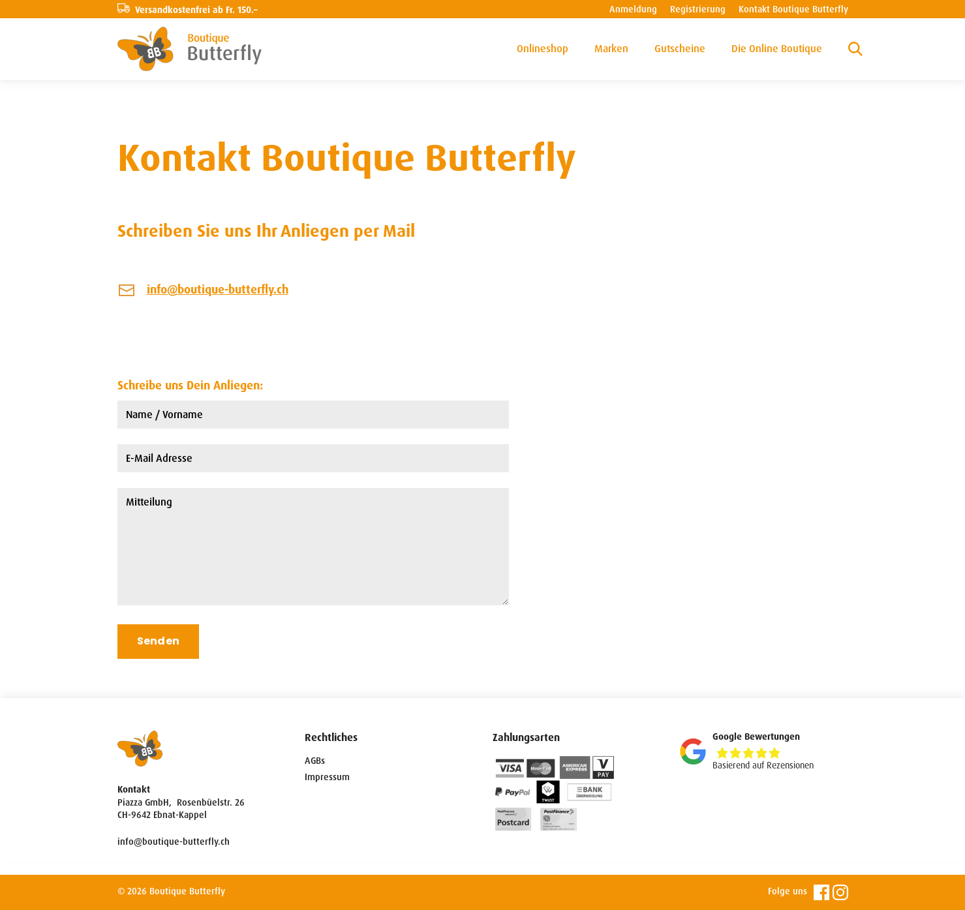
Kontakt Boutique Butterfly (793, 9)
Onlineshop (542, 48)
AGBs (315, 760)
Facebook (821, 892)
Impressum (327, 777)
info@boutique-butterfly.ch (217, 289)
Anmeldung (633, 9)
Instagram (840, 892)
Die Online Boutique (776, 48)
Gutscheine (679, 48)
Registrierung (698, 9)
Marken (611, 48)
